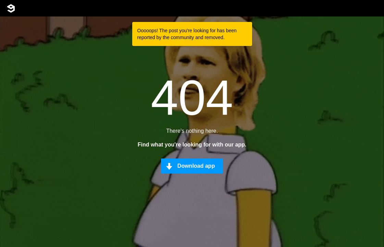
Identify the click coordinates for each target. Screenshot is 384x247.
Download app (196, 166)
